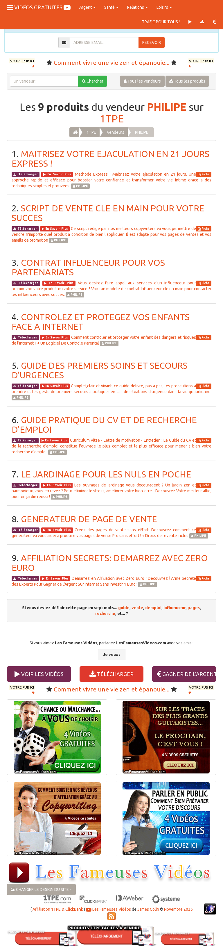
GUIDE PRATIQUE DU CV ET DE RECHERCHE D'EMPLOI (104, 424)
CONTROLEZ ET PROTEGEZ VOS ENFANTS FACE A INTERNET (101, 321)
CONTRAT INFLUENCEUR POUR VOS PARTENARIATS (88, 267)
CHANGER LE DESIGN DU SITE (41, 889)
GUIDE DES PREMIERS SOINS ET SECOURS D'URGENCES (100, 370)
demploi (153, 607)
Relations (137, 7)
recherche (105, 613)
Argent (87, 7)
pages (194, 607)
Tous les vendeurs (142, 81)
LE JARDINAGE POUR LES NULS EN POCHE (106, 474)
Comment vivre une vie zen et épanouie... (112, 62)
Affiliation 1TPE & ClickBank (58, 909)
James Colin (148, 909)
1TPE (112, 118)
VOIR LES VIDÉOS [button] (39, 674)
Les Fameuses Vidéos (108, 909)
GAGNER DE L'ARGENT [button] (186, 674)
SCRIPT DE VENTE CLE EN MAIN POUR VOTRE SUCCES (108, 213)
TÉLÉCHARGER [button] (111, 674)
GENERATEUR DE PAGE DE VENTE (89, 519)
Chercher (92, 81)
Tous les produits (187, 81)
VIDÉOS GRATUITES (39, 7)
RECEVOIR (151, 42)
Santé (111, 7)
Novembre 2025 (178, 909)
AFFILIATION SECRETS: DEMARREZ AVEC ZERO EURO (110, 563)
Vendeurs (115, 132)
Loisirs (164, 7)
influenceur (174, 607)
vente (137, 607)
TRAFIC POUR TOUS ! (161, 21)
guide (124, 607)
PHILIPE (166, 107)
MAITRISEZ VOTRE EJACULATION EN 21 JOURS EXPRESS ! (110, 158)
